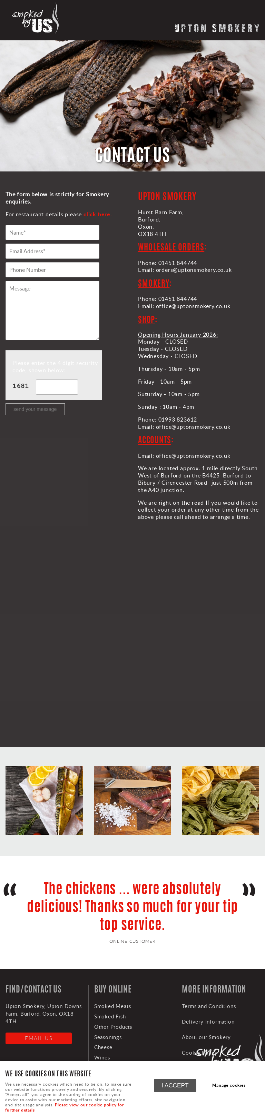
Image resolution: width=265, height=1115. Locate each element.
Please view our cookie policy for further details (64, 1107)
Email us (38, 1038)
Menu (253, 12)
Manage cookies (228, 1085)
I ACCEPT (175, 1085)
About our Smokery (206, 1037)
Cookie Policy (199, 1052)
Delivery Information (208, 1021)
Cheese (103, 1047)
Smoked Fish (110, 1016)
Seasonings (108, 1037)
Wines (102, 1057)
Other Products (113, 1026)
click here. (98, 214)
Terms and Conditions (209, 1006)
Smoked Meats (112, 1006)
